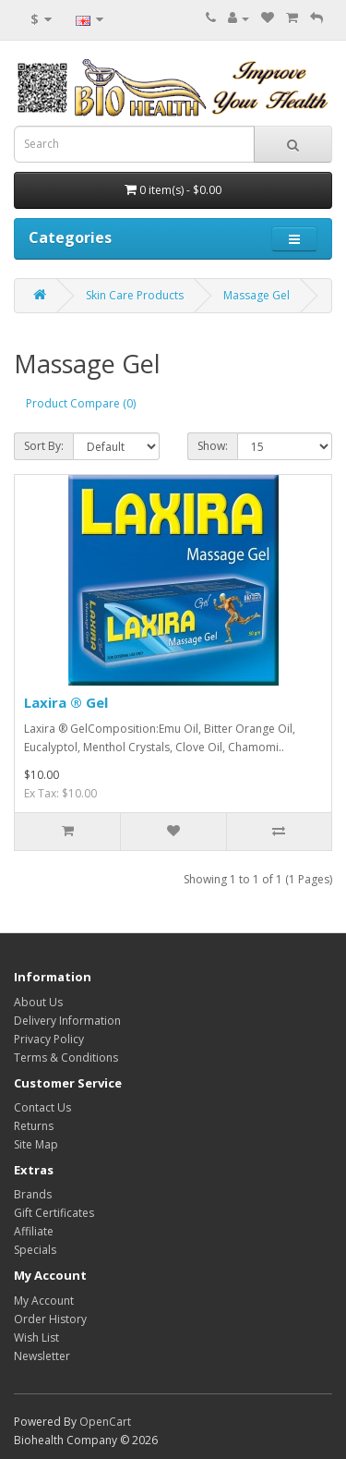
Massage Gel (256, 295)
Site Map (36, 1144)
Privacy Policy (49, 1039)
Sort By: (44, 446)
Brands (33, 1194)
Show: (212, 446)
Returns (34, 1126)
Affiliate (34, 1231)
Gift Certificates (54, 1213)
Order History (50, 1319)
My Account (44, 1300)
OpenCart (105, 1421)
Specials (35, 1250)
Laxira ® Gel (66, 702)
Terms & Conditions (66, 1057)
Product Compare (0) (81, 403)
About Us (38, 1002)
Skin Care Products (135, 295)
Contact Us (42, 1107)
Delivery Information (67, 1020)
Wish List (36, 1337)
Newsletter (42, 1356)
